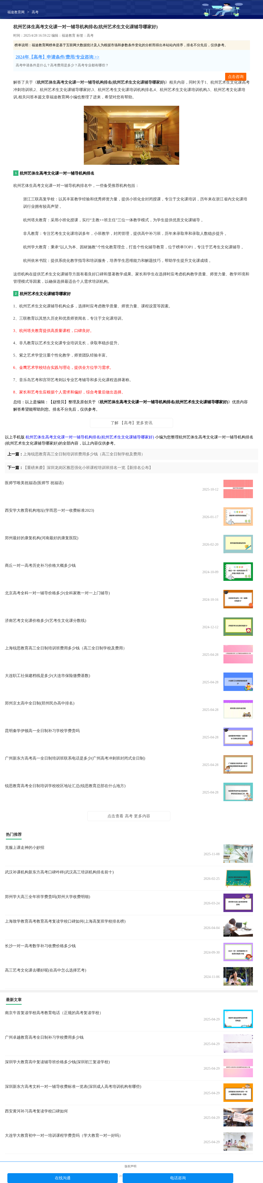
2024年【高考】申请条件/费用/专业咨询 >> (58, 57)
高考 (35, 12)
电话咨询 (178, 1178)
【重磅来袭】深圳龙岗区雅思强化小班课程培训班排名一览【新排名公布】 (88, 467)
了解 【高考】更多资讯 (132, 423)
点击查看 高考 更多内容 (128, 816)
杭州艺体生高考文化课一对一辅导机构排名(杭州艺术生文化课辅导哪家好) (90, 437)
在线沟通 (63, 1178)
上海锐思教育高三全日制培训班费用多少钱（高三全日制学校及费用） (84, 454)
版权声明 (130, 1166)
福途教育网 (16, 12)
